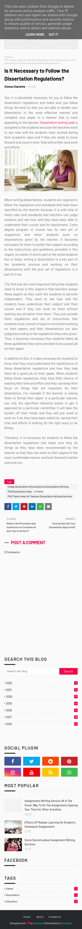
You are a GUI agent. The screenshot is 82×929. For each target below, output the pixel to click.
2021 (42, 690)
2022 (42, 683)
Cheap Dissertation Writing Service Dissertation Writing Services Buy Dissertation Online (38, 487)
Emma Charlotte (15, 86)
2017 (42, 717)
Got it (53, 34)
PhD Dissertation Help (20, 491)
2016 (42, 724)
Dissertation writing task (57, 122)
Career (42, 888)
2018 (42, 710)
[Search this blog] (31, 671)
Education (42, 901)
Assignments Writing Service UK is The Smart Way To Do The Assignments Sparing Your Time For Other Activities (51, 805)
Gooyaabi (66, 923)
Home (7, 56)
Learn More (35, 34)
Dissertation (42, 894)
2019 (42, 703)
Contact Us (55, 916)
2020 (42, 696)
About (40, 916)
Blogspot (38, 923)
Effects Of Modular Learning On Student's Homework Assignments (50, 825)
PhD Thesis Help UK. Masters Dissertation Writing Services (36, 59)
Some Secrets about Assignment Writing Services (49, 842)
